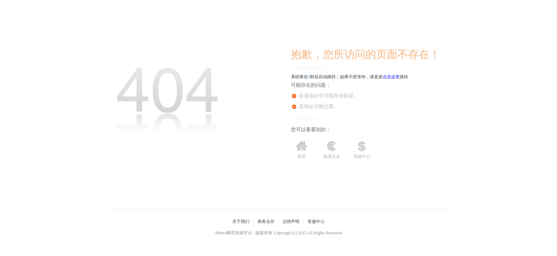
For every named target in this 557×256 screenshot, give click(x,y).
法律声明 (290, 221)
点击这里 (391, 76)
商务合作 (266, 221)
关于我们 (240, 221)
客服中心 (316, 221)
